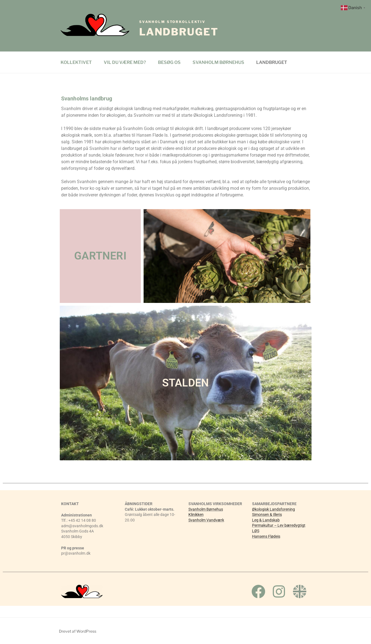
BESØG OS (169, 62)
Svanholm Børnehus (205, 509)
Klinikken (196, 514)
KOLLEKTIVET (76, 62)
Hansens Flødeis (266, 536)
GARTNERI (100, 256)
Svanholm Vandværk (206, 520)
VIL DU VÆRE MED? (125, 62)
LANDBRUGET (271, 62)
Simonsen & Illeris (267, 514)
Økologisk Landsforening (273, 509)
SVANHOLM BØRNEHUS (218, 62)
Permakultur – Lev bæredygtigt (278, 525)
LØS (255, 531)
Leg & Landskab (266, 520)
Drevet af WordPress (77, 631)
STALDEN (185, 382)
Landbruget (179, 29)
